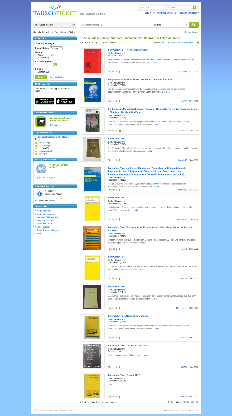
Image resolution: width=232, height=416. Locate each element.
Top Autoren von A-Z (190, 410)
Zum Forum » (55, 125)
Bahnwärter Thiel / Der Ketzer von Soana (128, 345)
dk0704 (184, 367)
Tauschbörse (61, 32)
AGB (35, 410)
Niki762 (184, 101)
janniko (184, 249)
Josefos (183, 131)
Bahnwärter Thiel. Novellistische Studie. (128, 316)
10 (184, 402)
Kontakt (40, 233)
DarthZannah (181, 219)
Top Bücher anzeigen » (45, 177)
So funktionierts (44, 211)
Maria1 (184, 397)
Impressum (72, 410)
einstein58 (182, 190)
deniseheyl (182, 71)
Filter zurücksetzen (57, 77)
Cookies (54, 410)
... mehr (154, 62)
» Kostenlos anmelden (165, 13)
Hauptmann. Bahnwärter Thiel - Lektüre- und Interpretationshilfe (140, 79)
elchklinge (43, 145)
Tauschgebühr (43, 227)
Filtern (41, 77)
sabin (41, 154)
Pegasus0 (43, 143)
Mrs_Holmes (181, 308)
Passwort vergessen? (189, 13)
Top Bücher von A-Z (171, 410)
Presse (63, 410)
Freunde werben (44, 223)
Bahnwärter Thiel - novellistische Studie (128, 50)
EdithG (184, 278)
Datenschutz (44, 410)
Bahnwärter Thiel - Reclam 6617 (124, 375)
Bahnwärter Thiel (116, 138)
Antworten (52, 201)
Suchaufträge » (191, 32)
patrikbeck (43, 151)
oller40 (42, 148)
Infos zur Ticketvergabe (48, 217)
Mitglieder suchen (45, 220)
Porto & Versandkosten (47, 230)
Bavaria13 (182, 160)
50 (192, 402)
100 (196, 402)
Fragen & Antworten (46, 214)
